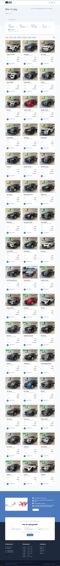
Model (21, 25)
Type (43, 25)
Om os (36, 512)
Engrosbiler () (12, 29)
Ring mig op (30, 537)
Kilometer (34, 37)
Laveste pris (19, 37)
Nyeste (7, 37)
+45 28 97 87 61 (24, 524)
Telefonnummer (26, 530)
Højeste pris (25, 37)
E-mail (38, 530)
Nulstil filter (16, 31)
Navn (11, 530)
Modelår (29, 37)
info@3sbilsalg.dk (35, 524)
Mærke (9, 25)
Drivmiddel (33, 25)
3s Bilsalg (6, 13)
